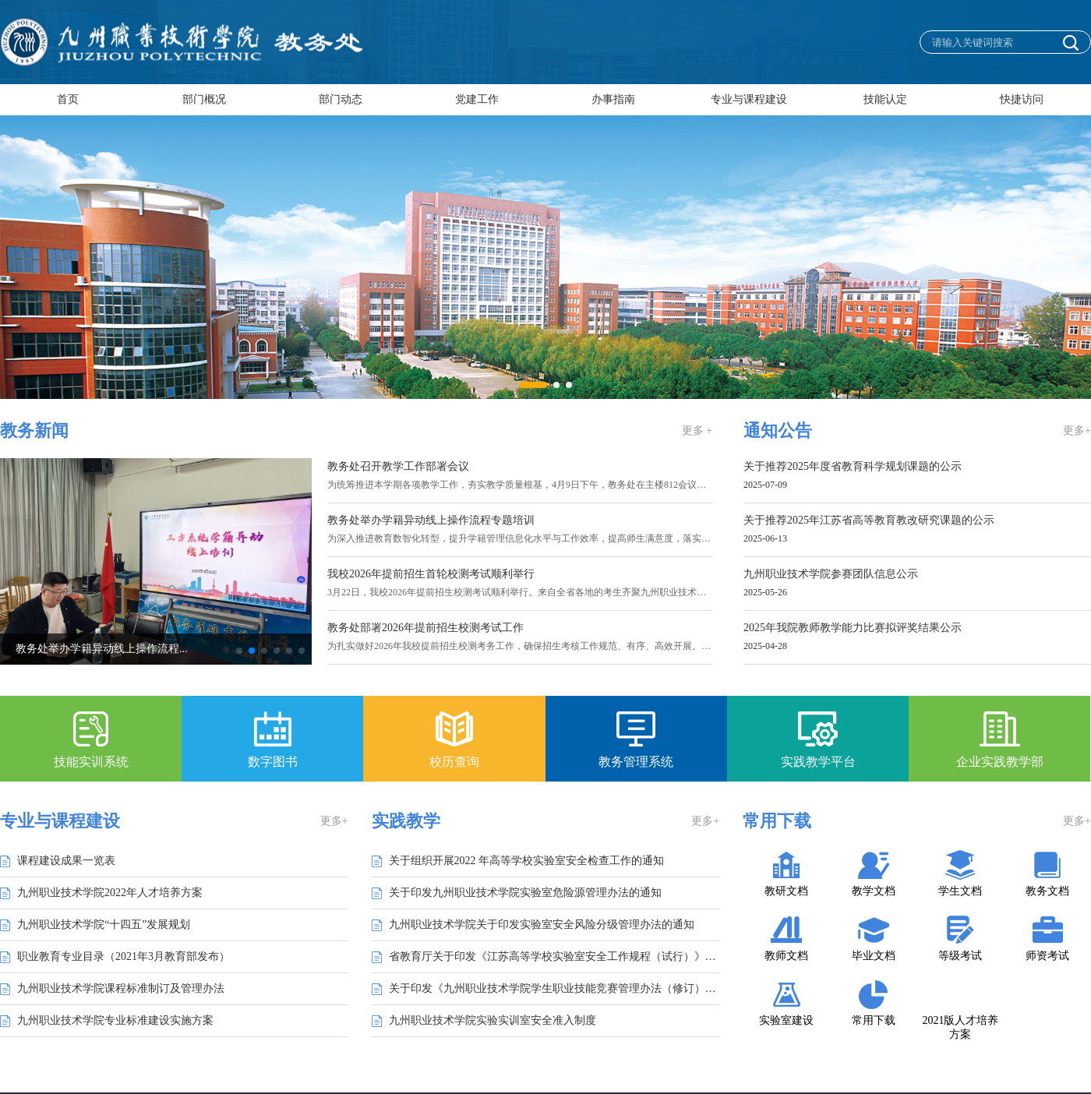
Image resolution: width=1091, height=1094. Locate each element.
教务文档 (1047, 891)
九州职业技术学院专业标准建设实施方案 (115, 1020)
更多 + (697, 430)
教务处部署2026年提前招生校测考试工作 (425, 628)
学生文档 (960, 891)
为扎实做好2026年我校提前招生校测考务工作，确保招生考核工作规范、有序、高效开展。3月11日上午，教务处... (562, 646)
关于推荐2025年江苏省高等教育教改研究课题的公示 (868, 520)
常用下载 (873, 1020)
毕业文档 (873, 956)
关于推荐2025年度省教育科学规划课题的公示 (852, 466)
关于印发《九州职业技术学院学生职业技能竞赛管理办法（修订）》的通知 (554, 988)
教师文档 (786, 956)
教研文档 (786, 891)
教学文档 (873, 891)
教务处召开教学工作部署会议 (398, 466)
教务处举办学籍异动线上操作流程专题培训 (431, 520)
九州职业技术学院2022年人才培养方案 (110, 892)
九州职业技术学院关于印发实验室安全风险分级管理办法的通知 (541, 924)
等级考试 (960, 956)
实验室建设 (786, 1020)
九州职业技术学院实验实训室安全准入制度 (492, 1020)
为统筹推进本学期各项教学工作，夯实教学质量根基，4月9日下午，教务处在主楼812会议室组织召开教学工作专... (562, 484)
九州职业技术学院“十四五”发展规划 (103, 924)
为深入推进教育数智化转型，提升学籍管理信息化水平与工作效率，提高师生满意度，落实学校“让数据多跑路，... (561, 538)
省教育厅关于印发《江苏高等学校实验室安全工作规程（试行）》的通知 (554, 956)
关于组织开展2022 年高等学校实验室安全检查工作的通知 (527, 860)
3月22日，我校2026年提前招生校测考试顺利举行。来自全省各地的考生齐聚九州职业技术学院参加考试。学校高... (562, 592)
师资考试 (1047, 956)
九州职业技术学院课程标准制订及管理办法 (120, 988)
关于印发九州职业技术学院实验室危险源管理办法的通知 (525, 892)
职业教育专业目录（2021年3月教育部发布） (123, 956)
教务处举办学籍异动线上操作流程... (135, 649)
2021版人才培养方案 (960, 1027)
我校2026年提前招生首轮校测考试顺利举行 (431, 574)
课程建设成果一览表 (66, 860)
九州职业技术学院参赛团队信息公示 (830, 574)
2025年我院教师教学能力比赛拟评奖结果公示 (852, 628)
